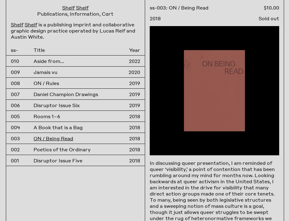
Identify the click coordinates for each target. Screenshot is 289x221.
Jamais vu (45, 72)
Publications (52, 14)
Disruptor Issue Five (58, 160)
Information (84, 14)
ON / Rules (46, 83)
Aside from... (49, 61)
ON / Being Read (53, 138)
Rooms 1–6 (47, 116)
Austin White (27, 37)
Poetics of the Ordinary (62, 149)
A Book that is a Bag (58, 127)
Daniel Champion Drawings (66, 94)
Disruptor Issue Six (57, 105)
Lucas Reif (112, 31)
